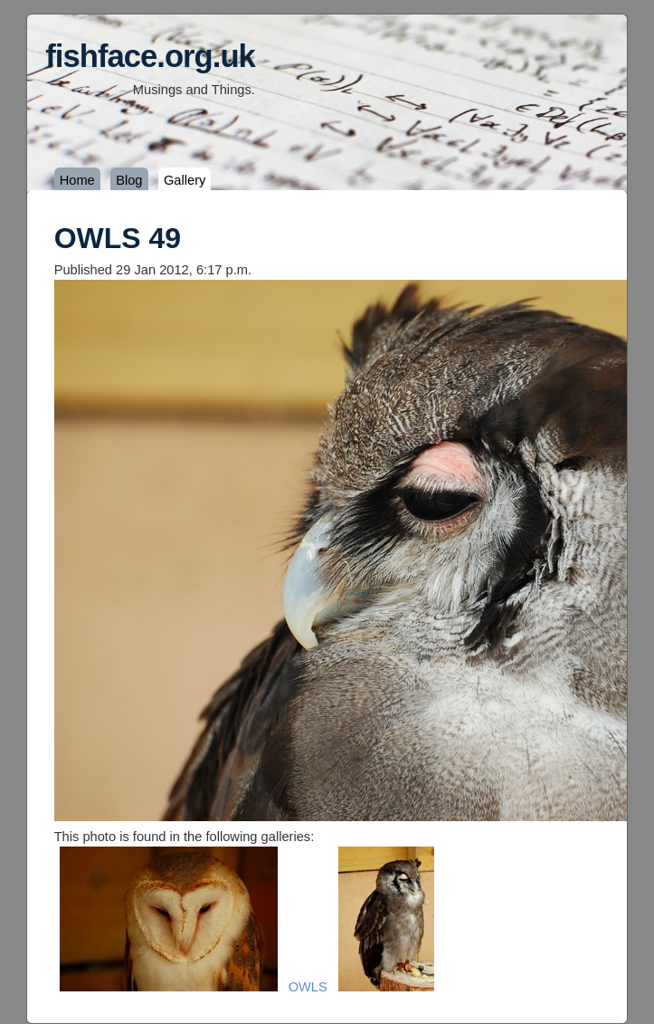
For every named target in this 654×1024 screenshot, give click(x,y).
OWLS (308, 987)
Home (77, 180)
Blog (129, 180)
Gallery (184, 180)
